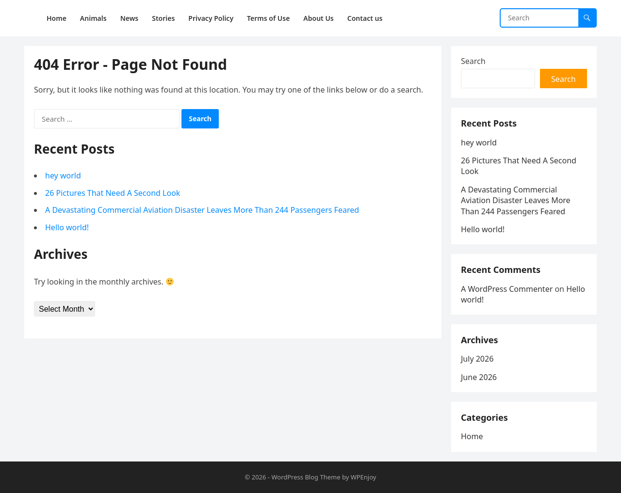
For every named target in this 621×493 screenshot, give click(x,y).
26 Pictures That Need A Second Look (112, 193)
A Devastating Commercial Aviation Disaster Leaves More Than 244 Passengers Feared (202, 210)
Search (473, 61)
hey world (63, 175)
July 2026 (477, 358)
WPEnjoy (363, 477)
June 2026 (479, 377)
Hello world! (67, 227)
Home (472, 436)
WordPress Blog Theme (305, 477)
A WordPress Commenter (507, 289)
